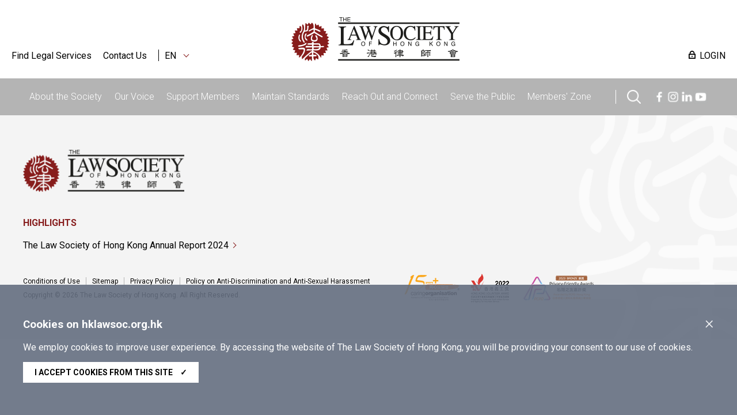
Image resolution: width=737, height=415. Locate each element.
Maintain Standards (290, 96)
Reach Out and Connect (390, 96)
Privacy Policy (152, 281)
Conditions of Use (51, 281)
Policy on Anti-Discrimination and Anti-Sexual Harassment (278, 281)
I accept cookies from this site (111, 372)
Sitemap (105, 281)
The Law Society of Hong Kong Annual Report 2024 (126, 245)
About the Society (65, 96)
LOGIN (712, 55)
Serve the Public (482, 96)
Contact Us (125, 55)
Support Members (203, 96)
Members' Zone (559, 96)
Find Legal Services (52, 55)
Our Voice (134, 96)
